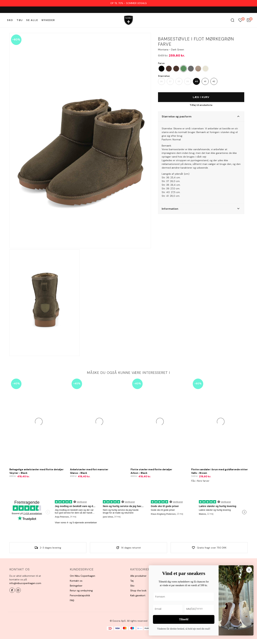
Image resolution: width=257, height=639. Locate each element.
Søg (232, 20)
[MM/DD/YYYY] (199, 609)
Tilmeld (183, 619)
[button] (201, 116)
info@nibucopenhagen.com (25, 583)
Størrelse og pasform (177, 116)
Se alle (32, 20)
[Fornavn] (183, 596)
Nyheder (48, 20)
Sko (10, 20)
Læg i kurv (201, 97)
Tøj (20, 20)
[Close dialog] (249, 570)
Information (170, 209)
